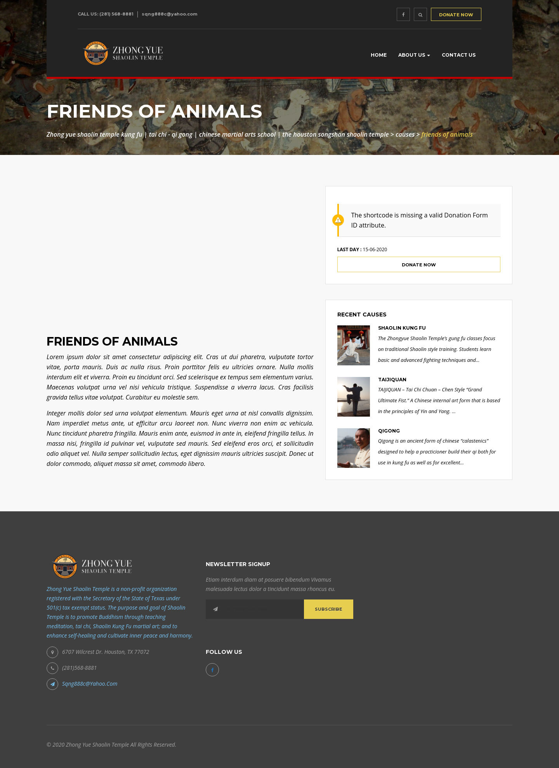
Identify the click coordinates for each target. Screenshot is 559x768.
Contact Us (459, 55)
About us (414, 55)
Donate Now (419, 265)
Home (379, 55)
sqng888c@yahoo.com (169, 14)
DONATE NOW (456, 14)
